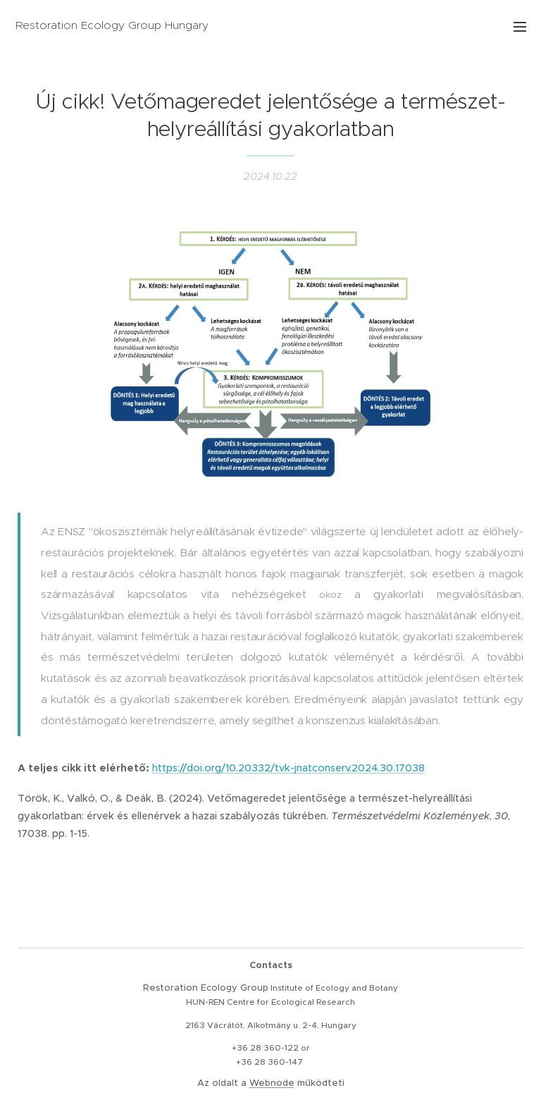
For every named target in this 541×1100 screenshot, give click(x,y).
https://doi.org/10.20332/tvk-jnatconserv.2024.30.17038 (288, 768)
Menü (520, 27)
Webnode (271, 1083)
